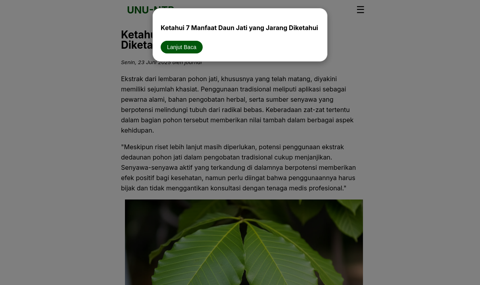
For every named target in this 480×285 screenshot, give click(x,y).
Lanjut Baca (181, 47)
